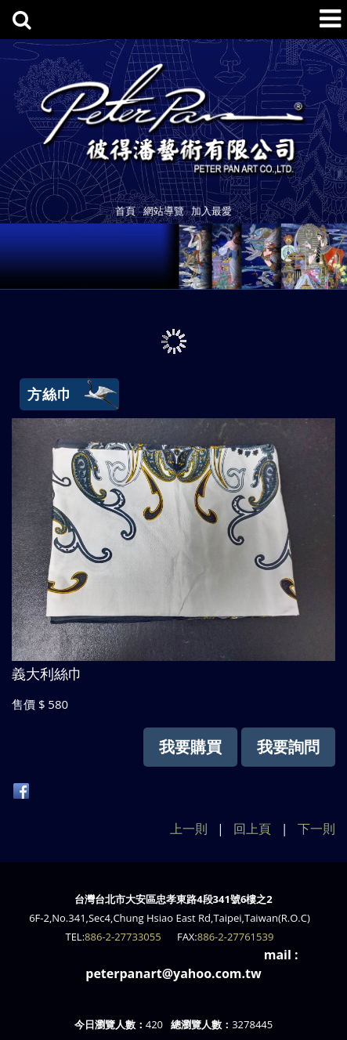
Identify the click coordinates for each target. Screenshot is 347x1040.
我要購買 (190, 746)
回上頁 (252, 828)
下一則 (316, 828)
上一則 (189, 828)
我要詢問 (288, 746)
